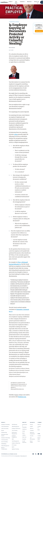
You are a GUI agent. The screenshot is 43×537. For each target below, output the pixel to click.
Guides (31, 426)
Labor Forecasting (4, 428)
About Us (39, 424)
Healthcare (24, 429)
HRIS (13, 439)
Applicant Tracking (15, 449)
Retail (23, 433)
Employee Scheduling (5, 424)
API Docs (31, 428)
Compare (32, 430)
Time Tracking (14, 430)
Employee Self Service (16, 428)
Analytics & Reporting (16, 443)
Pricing (35, 1)
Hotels (23, 431)
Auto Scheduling (4, 441)
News (39, 429)
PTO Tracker (14, 445)
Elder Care (24, 437)
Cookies (39, 435)
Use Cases (16, 2)
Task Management (15, 441)
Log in (38, 2)
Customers (22, 1)
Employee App (4, 432)
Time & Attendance (5, 426)
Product (11, 1)
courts (15, 134)
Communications (4, 439)
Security (31, 435)
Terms (39, 441)
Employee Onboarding (5, 437)
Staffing (23, 435)
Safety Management (5, 445)
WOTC (13, 447)
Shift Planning (14, 424)
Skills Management (15, 426)
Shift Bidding (3, 443)
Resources (29, 1)
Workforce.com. (22, 396)
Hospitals (24, 439)
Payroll (2, 430)
